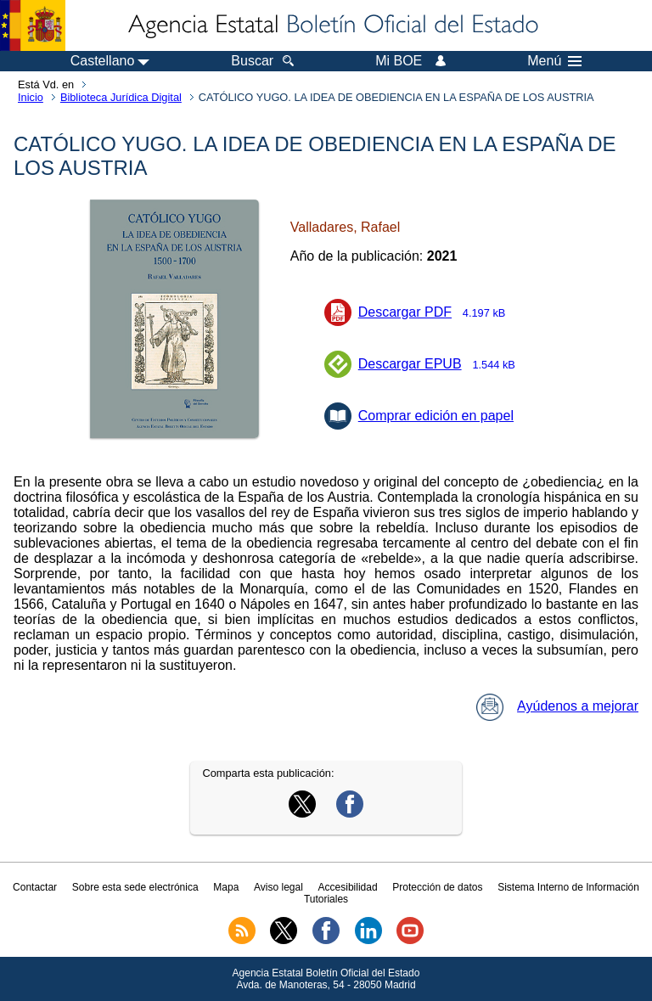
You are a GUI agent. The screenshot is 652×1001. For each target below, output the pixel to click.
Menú (554, 61)
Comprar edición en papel (436, 415)
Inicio (30, 97)
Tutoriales (326, 899)
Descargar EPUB (442, 364)
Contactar (35, 887)
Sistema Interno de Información (568, 887)
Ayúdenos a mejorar (557, 706)
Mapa (226, 887)
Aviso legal (278, 887)
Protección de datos (437, 887)
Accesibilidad (348, 887)
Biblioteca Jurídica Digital (121, 97)
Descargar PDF (437, 312)
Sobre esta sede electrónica (135, 887)
